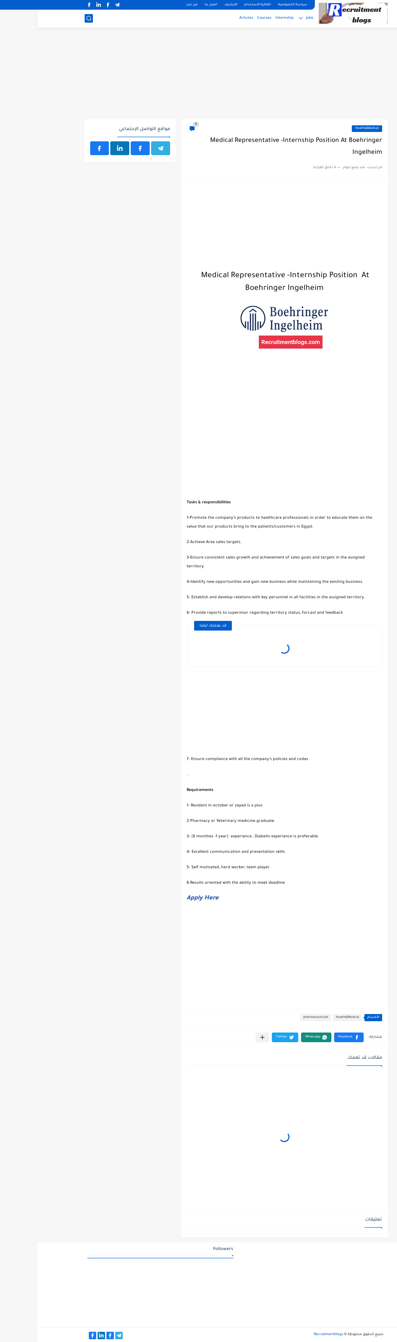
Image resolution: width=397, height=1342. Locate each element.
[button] (311, 1037)
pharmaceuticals (278, 1017)
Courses (227, 18)
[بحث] (51, 18)
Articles (209, 18)
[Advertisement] (198, 76)
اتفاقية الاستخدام (220, 5)
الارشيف (193, 5)
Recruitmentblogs (291, 1334)
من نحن (154, 5)
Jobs (272, 18)
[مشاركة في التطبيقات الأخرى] (225, 1037)
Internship (247, 18)
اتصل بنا (173, 5)
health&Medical (329, 128)
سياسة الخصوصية (255, 5)
